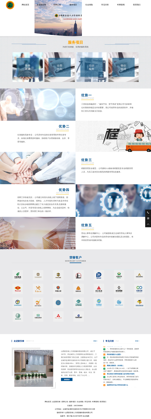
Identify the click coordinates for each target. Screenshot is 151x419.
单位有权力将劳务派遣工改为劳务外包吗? (121, 374)
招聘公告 (57, 5)
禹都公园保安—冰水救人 (115, 366)
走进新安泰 (41, 5)
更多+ (95, 341)
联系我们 (137, 5)
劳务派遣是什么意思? (114, 354)
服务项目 (73, 5)
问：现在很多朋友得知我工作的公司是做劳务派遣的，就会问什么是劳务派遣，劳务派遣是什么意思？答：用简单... (121, 360)
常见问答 (105, 5)
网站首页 (25, 5)
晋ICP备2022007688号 (74, 416)
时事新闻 (121, 5)
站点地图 (86, 416)
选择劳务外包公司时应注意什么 (117, 385)
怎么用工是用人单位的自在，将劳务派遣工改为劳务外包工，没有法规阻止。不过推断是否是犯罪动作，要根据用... (121, 379)
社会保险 (89, 5)
